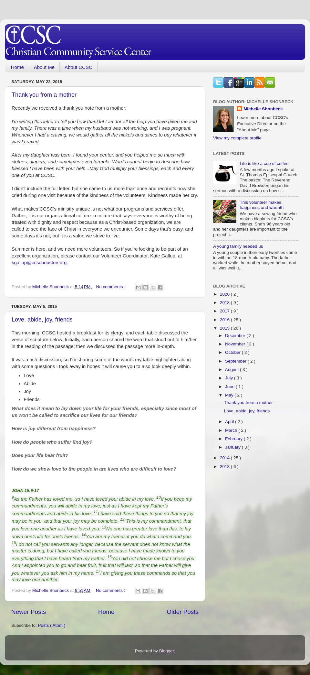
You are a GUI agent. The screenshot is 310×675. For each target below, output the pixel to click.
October (233, 352)
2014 (225, 457)
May (229, 395)
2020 (225, 294)
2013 (225, 466)
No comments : (111, 286)
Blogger (166, 650)
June (230, 386)
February (234, 438)
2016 (225, 319)
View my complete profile (237, 138)
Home (17, 67)
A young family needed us (238, 246)
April (230, 421)
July (229, 378)
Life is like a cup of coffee (264, 163)
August (232, 369)
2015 (225, 328)
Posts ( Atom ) (52, 625)
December (235, 335)
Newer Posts (28, 611)
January (233, 447)
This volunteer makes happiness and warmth (262, 205)
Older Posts (183, 611)
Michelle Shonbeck (263, 108)
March (231, 430)
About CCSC (78, 67)
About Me (44, 67)
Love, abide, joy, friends (42, 319)
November (235, 344)
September (236, 361)
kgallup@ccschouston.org (39, 262)
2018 (225, 302)
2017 (225, 311)
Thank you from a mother (44, 95)
